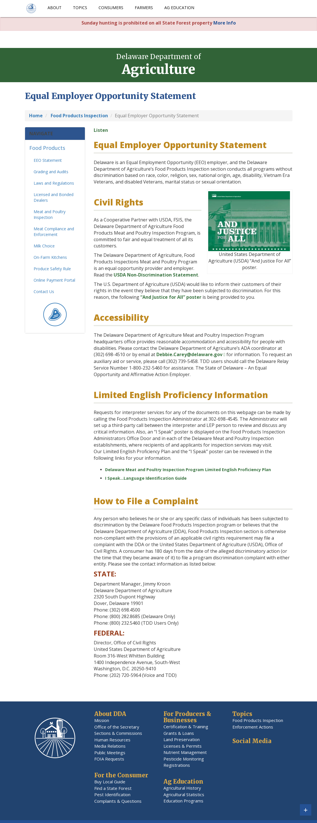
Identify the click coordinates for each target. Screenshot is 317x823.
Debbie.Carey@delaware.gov (189, 354)
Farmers (144, 7)
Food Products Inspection (257, 720)
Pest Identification (112, 794)
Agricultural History (182, 788)
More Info (224, 23)
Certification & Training (185, 726)
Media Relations (110, 746)
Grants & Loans (178, 733)
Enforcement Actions (252, 727)
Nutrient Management (185, 752)
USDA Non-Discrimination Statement (156, 275)
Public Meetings (109, 752)
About (55, 7)
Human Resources (112, 740)
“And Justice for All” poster (170, 297)
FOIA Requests (109, 759)
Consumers (111, 7)
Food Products (47, 149)
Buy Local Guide (109, 781)
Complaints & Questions (118, 801)
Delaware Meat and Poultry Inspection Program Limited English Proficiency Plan (188, 469)
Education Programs (183, 801)
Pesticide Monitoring (183, 759)
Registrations (176, 765)
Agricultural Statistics (183, 794)
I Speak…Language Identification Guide (146, 478)
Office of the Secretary (116, 727)
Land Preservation (181, 739)
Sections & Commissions (118, 733)
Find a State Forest (113, 788)
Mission (101, 720)
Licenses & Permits (182, 746)
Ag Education (179, 7)
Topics (80, 7)
